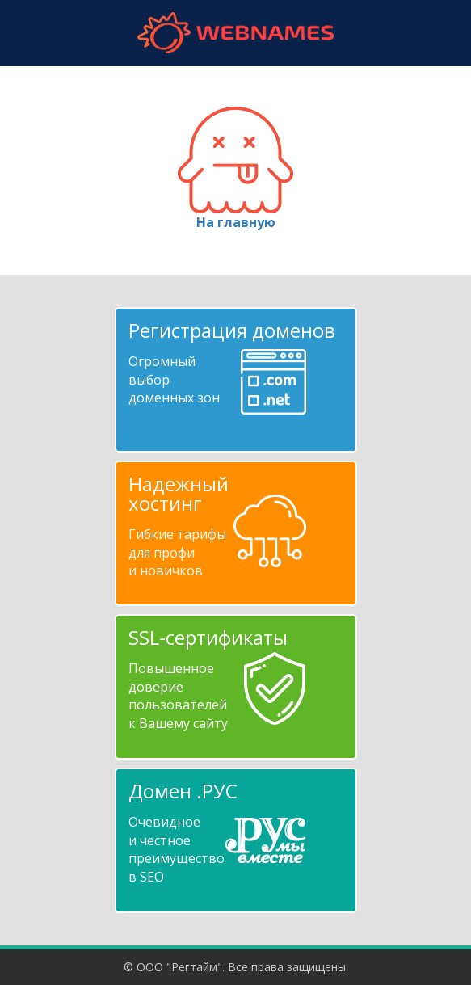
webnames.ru (235, 32)
